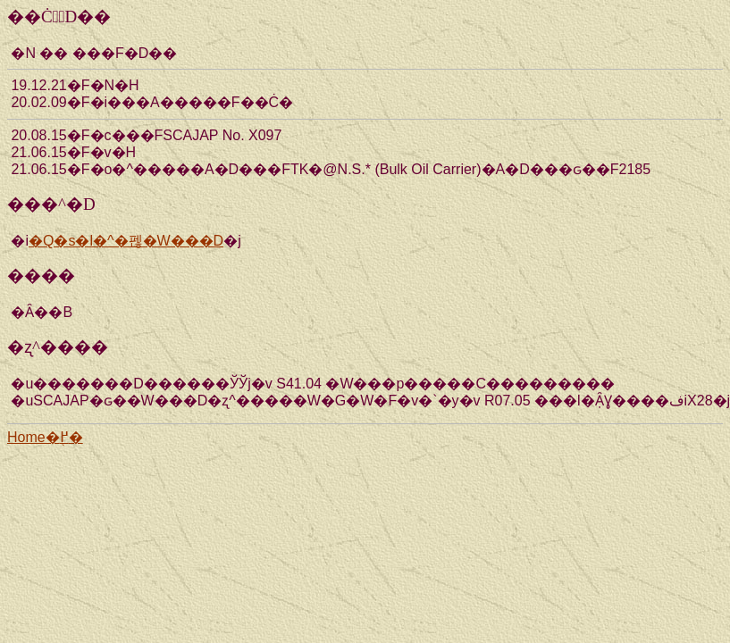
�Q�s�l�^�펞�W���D (126, 240)
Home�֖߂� (45, 437)
